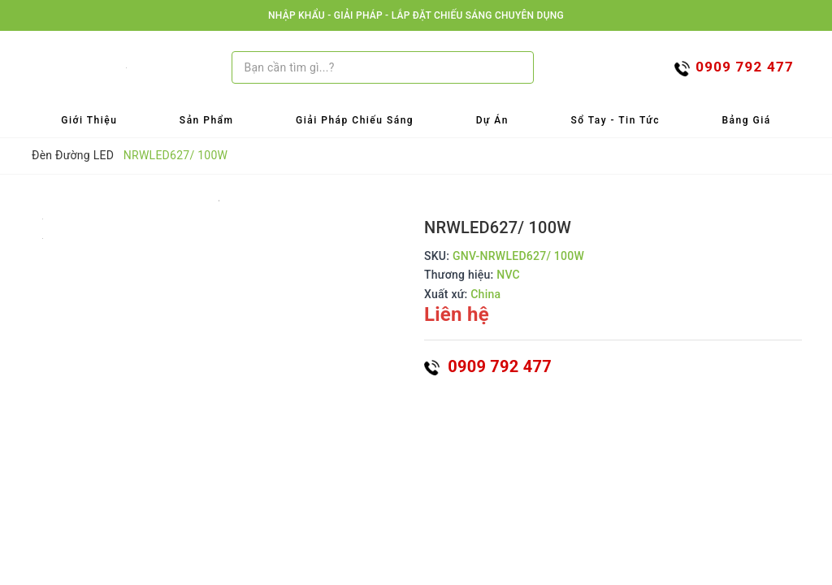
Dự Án (492, 120)
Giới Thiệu (89, 120)
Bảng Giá (746, 120)
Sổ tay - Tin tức (615, 120)
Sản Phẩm (207, 120)
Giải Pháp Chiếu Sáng (355, 120)
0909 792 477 (488, 366)
